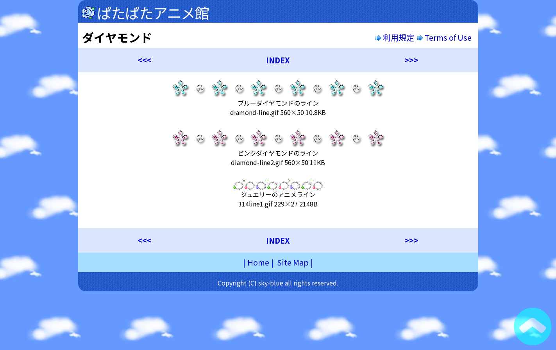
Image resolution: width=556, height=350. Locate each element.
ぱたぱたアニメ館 (153, 12)
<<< (145, 60)
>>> (411, 60)
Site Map (293, 262)
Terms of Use (445, 37)
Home (258, 262)
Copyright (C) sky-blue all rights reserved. (278, 282)
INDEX (278, 60)
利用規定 (394, 37)
